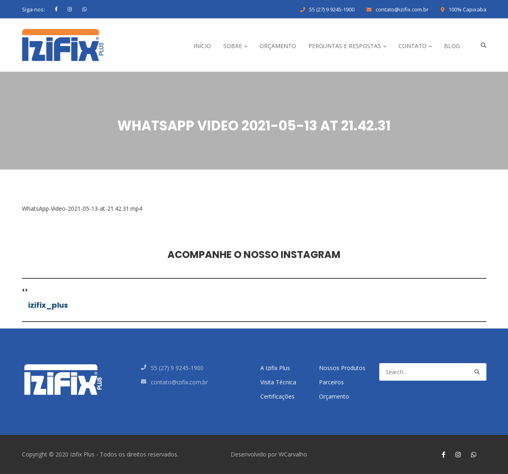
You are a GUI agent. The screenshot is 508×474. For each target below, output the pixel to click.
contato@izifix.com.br (402, 9)
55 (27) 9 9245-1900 (331, 9)
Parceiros (331, 382)
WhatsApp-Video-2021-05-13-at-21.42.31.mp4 (82, 208)
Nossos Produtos (342, 368)
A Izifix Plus (275, 368)
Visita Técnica (278, 382)
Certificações (277, 396)
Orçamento (334, 396)
